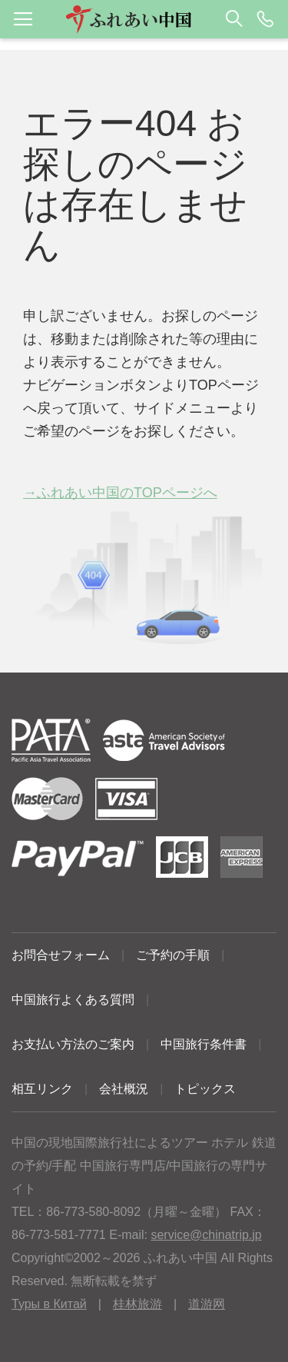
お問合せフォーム (61, 955)
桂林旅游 (137, 1304)
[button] (144, 19)
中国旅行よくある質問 (73, 999)
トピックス (205, 1088)
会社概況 (123, 1088)
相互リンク (42, 1088)
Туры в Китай (49, 1304)
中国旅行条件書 (204, 1044)
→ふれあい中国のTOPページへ (120, 492)
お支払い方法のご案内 (73, 1044)
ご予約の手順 (173, 955)
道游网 (206, 1304)
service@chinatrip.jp (206, 1234)
